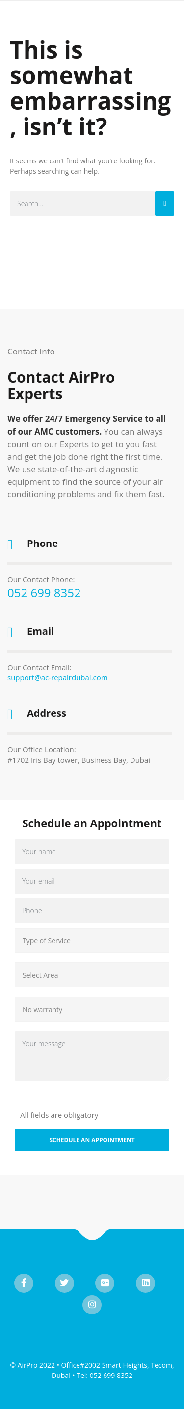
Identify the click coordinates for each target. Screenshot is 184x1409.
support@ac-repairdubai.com (57, 677)
